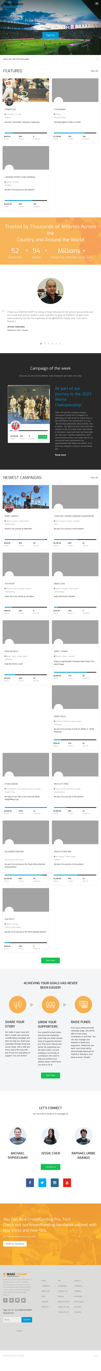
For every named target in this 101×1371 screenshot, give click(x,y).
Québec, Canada (12, 182)
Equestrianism (59, 792)
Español (77, 1301)
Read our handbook (15, 1253)
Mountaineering (60, 117)
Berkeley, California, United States (67, 721)
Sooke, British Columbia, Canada (67, 789)
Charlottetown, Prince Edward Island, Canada (23, 789)
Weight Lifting (10, 524)
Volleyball (8, 659)
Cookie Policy (63, 1322)
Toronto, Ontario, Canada (64, 656)
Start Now (50, 1080)
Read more (60, 455)
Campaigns (46, 1296)
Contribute (42, 439)
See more (50, 960)
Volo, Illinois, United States (65, 856)
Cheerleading (10, 592)
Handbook (62, 1296)
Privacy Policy (64, 1312)
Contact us (51, 1176)
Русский (78, 1306)
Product (45, 1317)
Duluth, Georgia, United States (66, 589)
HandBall (8, 185)
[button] (7, 27)
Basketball (58, 724)
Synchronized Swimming (14, 860)
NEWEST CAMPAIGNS (22, 477)
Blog (44, 1306)
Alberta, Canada (11, 924)
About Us (46, 1301)
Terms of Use (63, 1317)
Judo (56, 524)
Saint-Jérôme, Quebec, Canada (66, 521)
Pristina (57, 114)
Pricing (61, 1306)
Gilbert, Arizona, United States (17, 521)
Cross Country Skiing (13, 927)
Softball (7, 117)
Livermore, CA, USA (13, 114)
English (77, 1291)
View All (94, 71)
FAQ (59, 1291)
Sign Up (50, 35)
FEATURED (12, 71)
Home (44, 1291)
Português (79, 1312)
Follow (19, 1341)
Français (78, 1296)
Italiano (77, 1322)
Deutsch (78, 1317)
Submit (26, 1329)
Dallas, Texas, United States (16, 656)
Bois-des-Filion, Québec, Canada (18, 589)
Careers (45, 1312)
